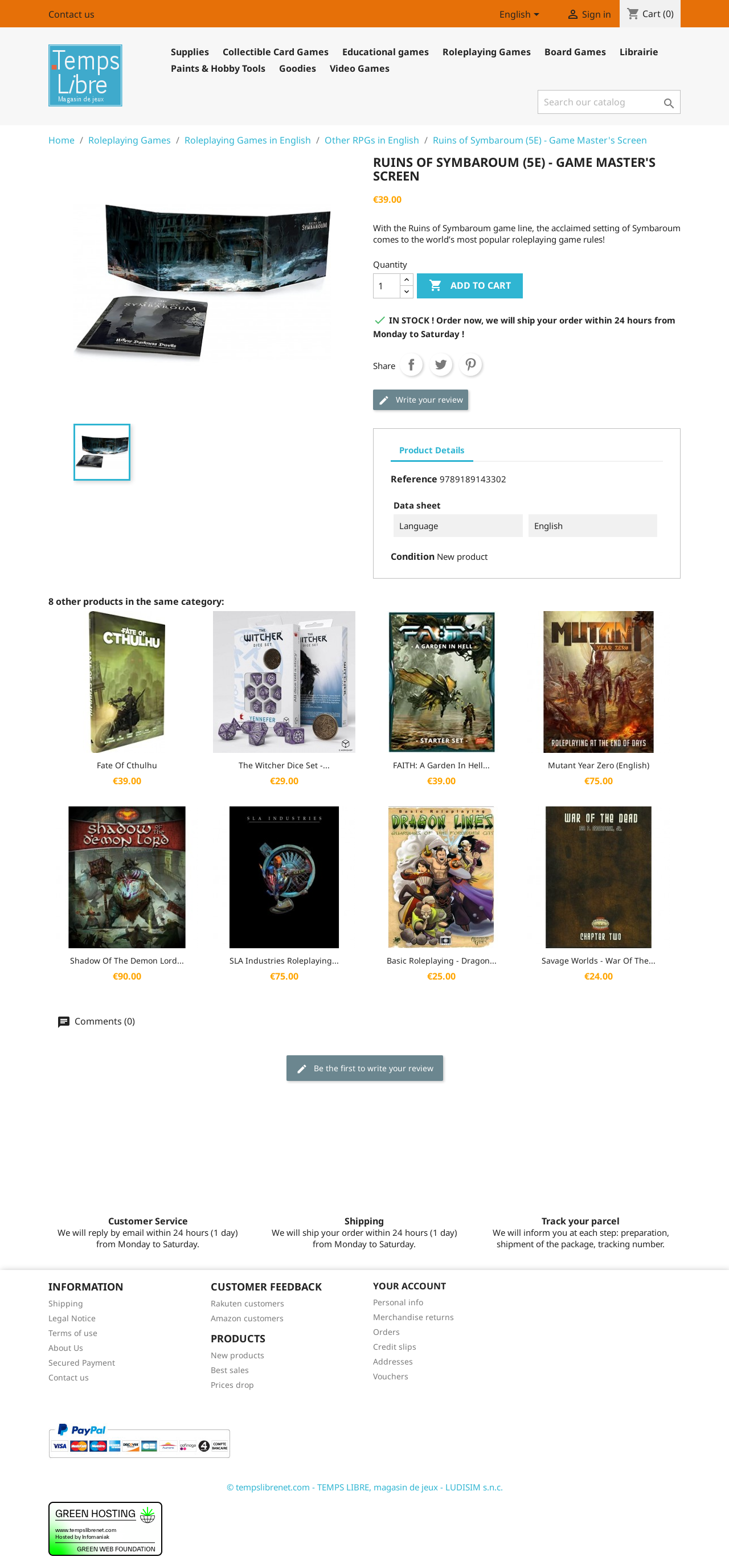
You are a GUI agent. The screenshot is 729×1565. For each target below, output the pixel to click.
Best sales (230, 1370)
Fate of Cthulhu (127, 765)
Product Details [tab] (432, 450)
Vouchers (390, 1376)
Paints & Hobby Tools (218, 68)
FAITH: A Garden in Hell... (441, 765)
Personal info (398, 1302)
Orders (386, 1331)
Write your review (420, 400)
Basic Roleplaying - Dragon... (442, 960)
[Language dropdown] (521, 15)
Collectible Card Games (276, 52)
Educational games (385, 52)
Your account (409, 1286)
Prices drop (232, 1384)
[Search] (609, 102)
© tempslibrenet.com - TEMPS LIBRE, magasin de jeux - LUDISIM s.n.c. (365, 1487)
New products (237, 1355)
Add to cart (470, 285)
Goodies (297, 68)
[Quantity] (386, 285)
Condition (413, 556)
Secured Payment (81, 1362)
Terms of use (72, 1333)
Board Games (575, 52)
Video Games (360, 68)
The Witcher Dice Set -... (284, 765)
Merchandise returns (413, 1317)
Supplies (190, 52)
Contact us (71, 14)
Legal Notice (72, 1318)
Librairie (639, 52)
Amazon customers (247, 1318)
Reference (414, 479)
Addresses (393, 1361)
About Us (65, 1347)
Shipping (65, 1303)
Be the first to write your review (364, 1069)
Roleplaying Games (487, 52)
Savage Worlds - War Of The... (599, 960)
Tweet (440, 364)
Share (411, 364)
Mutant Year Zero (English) (598, 765)
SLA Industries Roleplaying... (284, 960)
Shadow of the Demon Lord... (127, 960)
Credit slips (394, 1346)
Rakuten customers (247, 1303)
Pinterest (470, 364)
